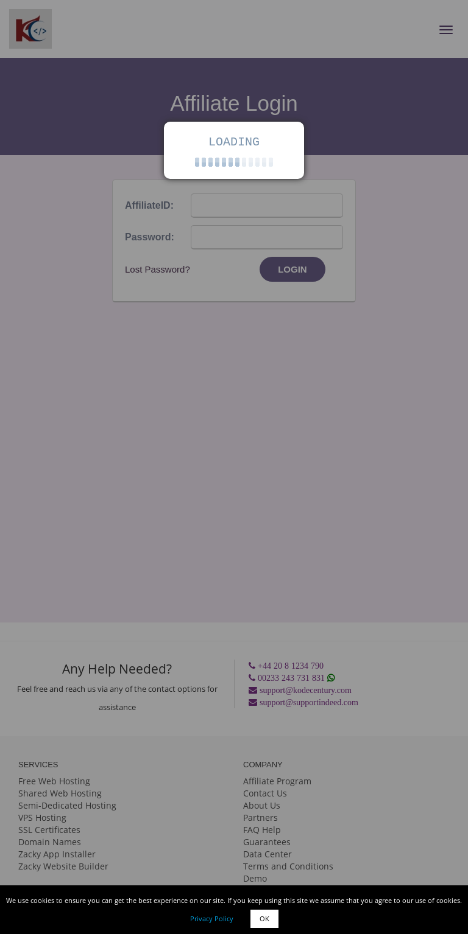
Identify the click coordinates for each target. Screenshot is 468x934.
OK (264, 918)
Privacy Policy (211, 918)
